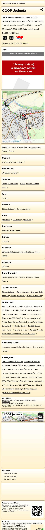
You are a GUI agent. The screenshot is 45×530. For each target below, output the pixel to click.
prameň (15, 173)
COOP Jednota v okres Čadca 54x (19, 369)
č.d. (5, 33)
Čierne (11, 151)
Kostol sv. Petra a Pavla (11, 230)
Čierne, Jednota (8, 209)
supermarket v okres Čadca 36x (14, 365)
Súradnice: (6, 43)
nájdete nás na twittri (10, 473)
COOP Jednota (19, 3)
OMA (9, 3)
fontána (5, 267)
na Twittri (19, 506)
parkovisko (6, 220)
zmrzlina (5, 162)
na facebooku (17, 505)
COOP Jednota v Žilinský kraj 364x (20, 381)
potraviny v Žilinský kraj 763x (26, 389)
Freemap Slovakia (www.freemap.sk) (13, 527)
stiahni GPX (5, 405)
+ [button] (5, 94)
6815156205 (6, 402)
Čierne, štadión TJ (18, 296)
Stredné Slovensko (9, 147)
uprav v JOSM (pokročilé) (27, 400)
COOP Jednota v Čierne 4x (12, 362)
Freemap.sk (28, 140)
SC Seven (6, 173)
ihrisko (4, 198)
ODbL (18, 525)
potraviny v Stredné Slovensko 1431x (16, 393)
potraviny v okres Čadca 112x (31, 373)
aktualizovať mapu (13, 400)
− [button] (5, 97)
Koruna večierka (17, 162)
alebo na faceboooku (10, 476)
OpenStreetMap (17, 140)
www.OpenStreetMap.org (27, 523)
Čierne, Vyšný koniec (10, 184)
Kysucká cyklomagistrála (11, 347)
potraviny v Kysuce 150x (11, 377)
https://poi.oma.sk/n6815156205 (11, 141)
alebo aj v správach (10, 479)
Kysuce (31, 147)
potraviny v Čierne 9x (31, 362)
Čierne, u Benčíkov (34, 296)
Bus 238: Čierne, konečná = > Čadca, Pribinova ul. (21, 306)
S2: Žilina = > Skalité (10, 310)
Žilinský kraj (22, 147)
